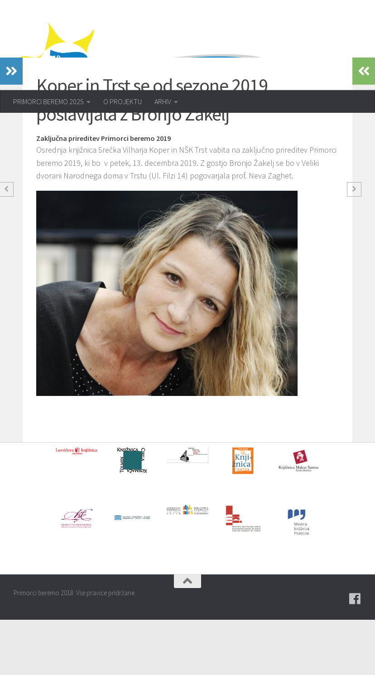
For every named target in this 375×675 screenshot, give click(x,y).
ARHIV (162, 101)
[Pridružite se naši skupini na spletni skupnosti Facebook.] (355, 654)
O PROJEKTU (122, 101)
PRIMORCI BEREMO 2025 (48, 101)
